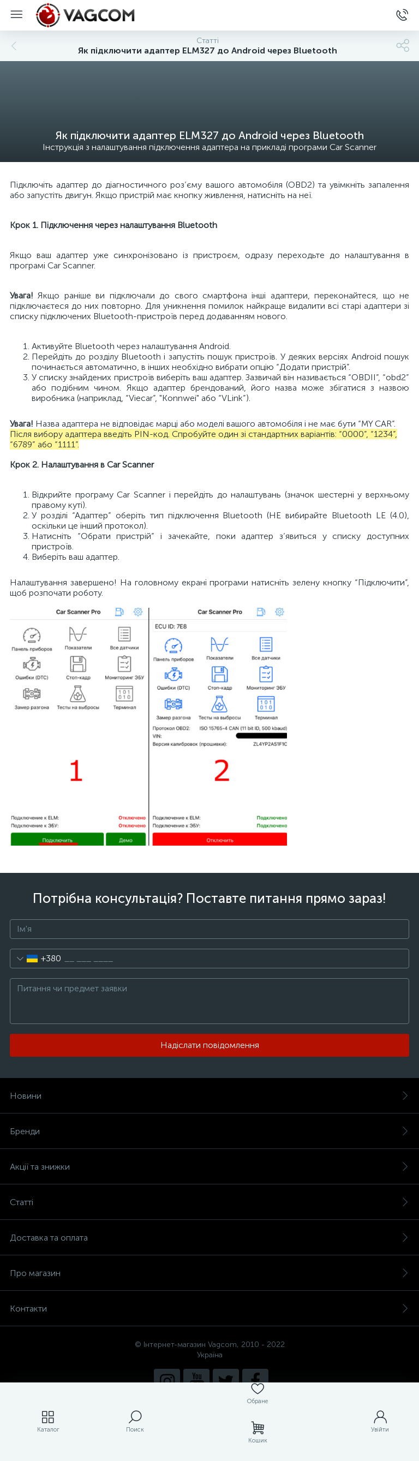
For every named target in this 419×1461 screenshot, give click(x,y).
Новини (209, 1096)
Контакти (209, 1308)
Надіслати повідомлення (209, 1045)
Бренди (209, 1131)
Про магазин (209, 1273)
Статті (209, 1202)
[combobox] (35, 958)
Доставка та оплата (209, 1237)
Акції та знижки (209, 1166)
